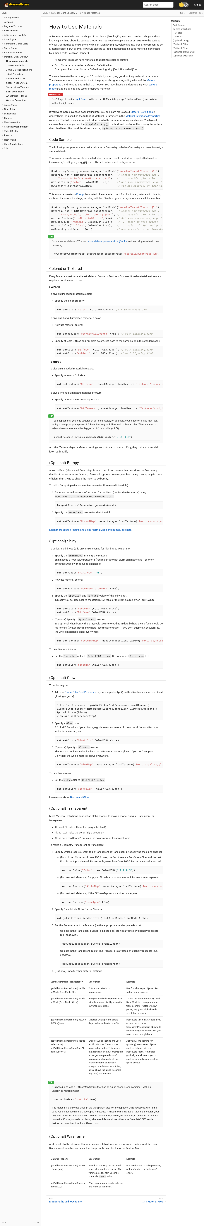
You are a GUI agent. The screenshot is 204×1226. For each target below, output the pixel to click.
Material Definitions (142, 111)
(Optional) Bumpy (181, 40)
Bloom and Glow (79, 797)
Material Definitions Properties (142, 115)
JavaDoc (8, 22)
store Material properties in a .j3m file (107, 241)
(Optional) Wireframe (183, 55)
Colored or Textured (182, 29)
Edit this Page (196, 13)
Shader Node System (16, 83)
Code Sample (179, 25)
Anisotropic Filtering (16, 96)
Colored (178, 33)
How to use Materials (17, 61)
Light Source (81, 99)
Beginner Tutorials (13, 26)
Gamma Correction (16, 100)
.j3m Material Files (15, 65)
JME (4, 13)
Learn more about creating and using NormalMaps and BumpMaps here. (90, 529)
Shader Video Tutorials (17, 87)
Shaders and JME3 (15, 78)
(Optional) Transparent (184, 52)
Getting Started (11, 17)
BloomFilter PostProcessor (80, 692)
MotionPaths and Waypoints (65, 1201)
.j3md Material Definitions (19, 69)
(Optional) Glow (180, 48)
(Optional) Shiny (180, 44)
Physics (8, 135)
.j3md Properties (14, 74)
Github (197, 4)
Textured (179, 36)
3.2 (181, 13)
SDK (6, 148)
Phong (80, 194)
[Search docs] (158, 5)
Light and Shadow (15, 91)
